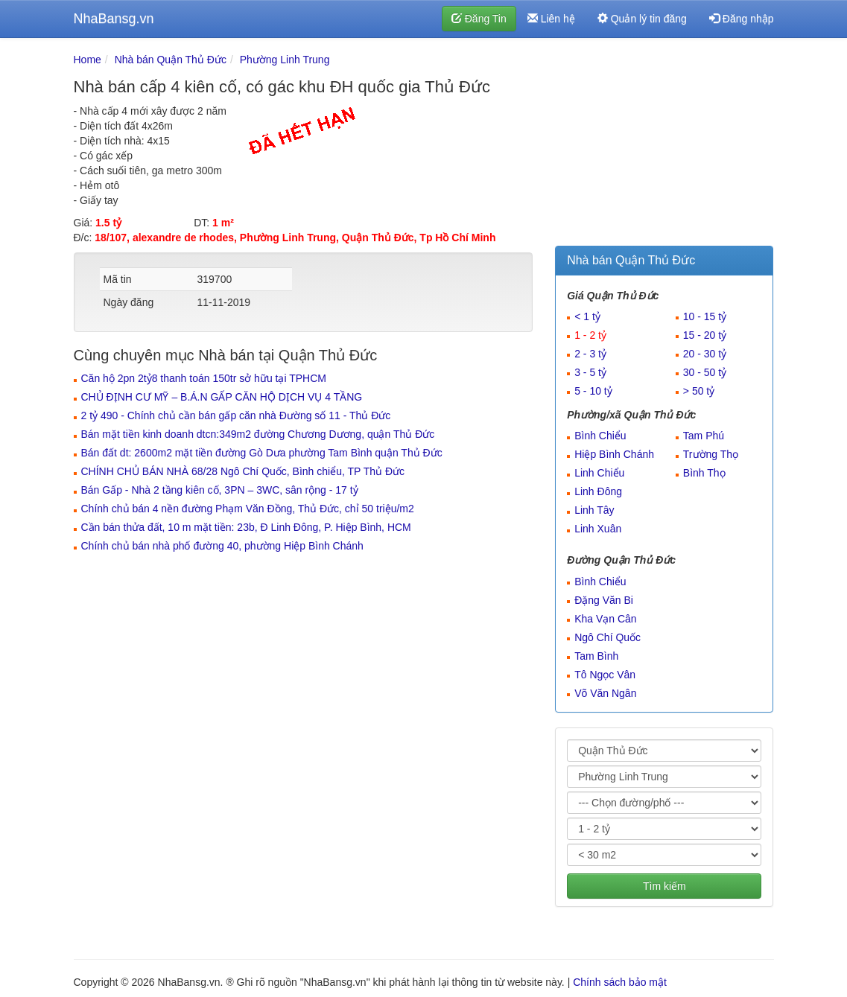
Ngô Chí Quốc (607, 637)
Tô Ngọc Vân (604, 675)
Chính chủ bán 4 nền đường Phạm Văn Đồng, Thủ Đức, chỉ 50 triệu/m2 (247, 509)
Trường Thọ (710, 454)
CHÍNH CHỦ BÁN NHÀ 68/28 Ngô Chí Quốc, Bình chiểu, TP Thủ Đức (243, 471)
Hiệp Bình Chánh (614, 454)
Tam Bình (596, 656)
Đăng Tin (479, 19)
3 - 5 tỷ (590, 372)
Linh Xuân (597, 529)
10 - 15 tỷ (704, 316)
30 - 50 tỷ (704, 372)
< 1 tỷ (587, 316)
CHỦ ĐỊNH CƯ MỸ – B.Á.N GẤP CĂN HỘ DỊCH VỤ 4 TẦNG (222, 397)
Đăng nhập (741, 19)
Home (87, 60)
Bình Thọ (704, 473)
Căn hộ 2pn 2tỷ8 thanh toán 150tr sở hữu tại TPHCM (203, 378)
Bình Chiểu (600, 436)
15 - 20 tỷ (704, 335)
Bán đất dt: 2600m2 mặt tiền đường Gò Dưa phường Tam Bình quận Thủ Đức (261, 453)
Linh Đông (598, 491)
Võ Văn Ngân (605, 693)
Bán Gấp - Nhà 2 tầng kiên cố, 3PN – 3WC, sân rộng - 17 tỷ (219, 490)
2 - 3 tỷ (590, 354)
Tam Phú (703, 436)
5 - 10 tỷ (593, 391)
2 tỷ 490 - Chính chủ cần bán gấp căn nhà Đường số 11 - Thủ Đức (236, 415)
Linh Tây (594, 510)
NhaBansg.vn (114, 18)
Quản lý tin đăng (642, 19)
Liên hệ (551, 19)
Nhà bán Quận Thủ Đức (170, 60)
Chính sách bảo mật (620, 982)
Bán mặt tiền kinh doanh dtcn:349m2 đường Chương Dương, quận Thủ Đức (258, 434)
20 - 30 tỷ (704, 354)
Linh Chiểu (599, 473)
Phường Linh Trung (285, 60)
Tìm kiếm (664, 886)
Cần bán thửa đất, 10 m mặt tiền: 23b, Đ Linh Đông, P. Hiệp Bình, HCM (246, 527)
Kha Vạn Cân (605, 619)
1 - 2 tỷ (590, 335)
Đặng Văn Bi (603, 600)
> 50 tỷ (698, 391)
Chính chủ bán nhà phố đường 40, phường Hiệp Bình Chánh (222, 546)
